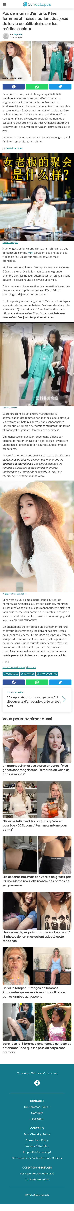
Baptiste (18, 34)
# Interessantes (47, 673)
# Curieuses (10, 673)
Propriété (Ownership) (37, 1152)
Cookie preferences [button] (37, 1179)
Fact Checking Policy (37, 1134)
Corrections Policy (37, 1140)
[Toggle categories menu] (5, 4)
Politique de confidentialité (37, 1173)
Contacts (37, 1113)
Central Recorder (14, 148)
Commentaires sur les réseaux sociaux (37, 1158)
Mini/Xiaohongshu (10, 242)
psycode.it (37, 1119)
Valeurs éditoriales (37, 1146)
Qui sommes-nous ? (37, 1107)
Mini (31, 252)
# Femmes (28, 673)
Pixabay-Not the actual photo (15, 594)
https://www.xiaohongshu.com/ (19, 667)
